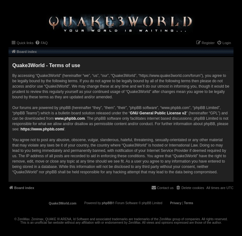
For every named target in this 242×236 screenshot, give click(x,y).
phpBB (107, 203)
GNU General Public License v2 (158, 113)
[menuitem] (41, 43)
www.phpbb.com (70, 118)
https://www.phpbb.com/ (42, 129)
